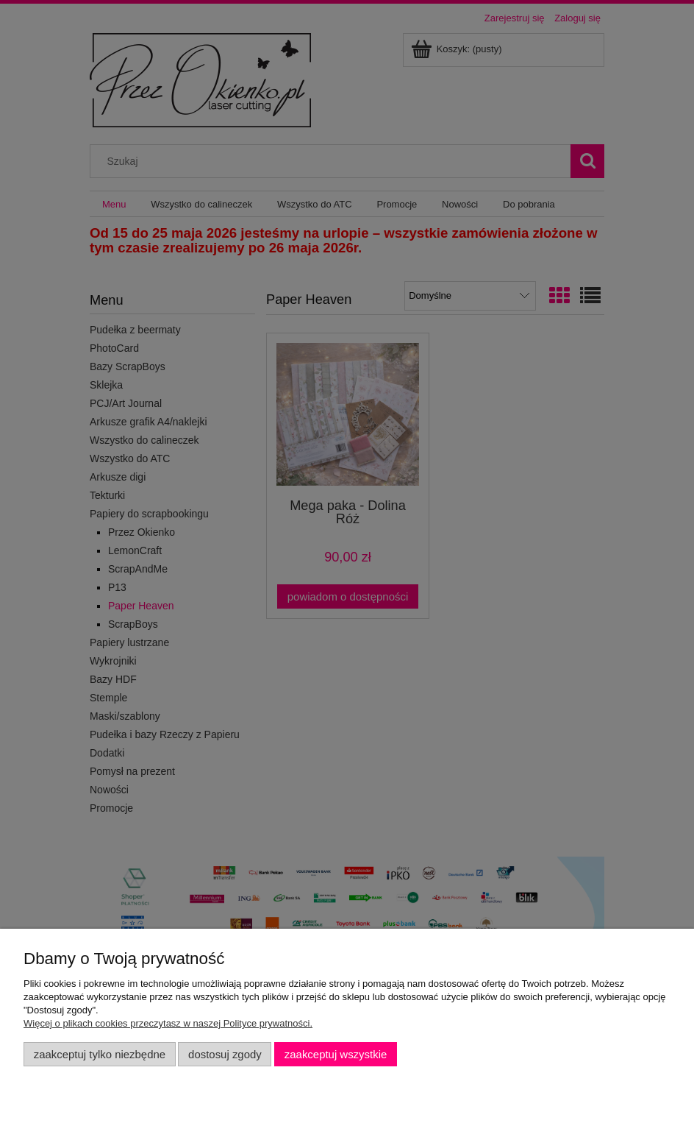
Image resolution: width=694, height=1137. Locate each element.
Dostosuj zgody (225, 1054)
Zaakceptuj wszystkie (336, 1054)
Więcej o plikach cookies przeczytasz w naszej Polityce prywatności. (168, 1023)
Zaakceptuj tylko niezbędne (99, 1054)
